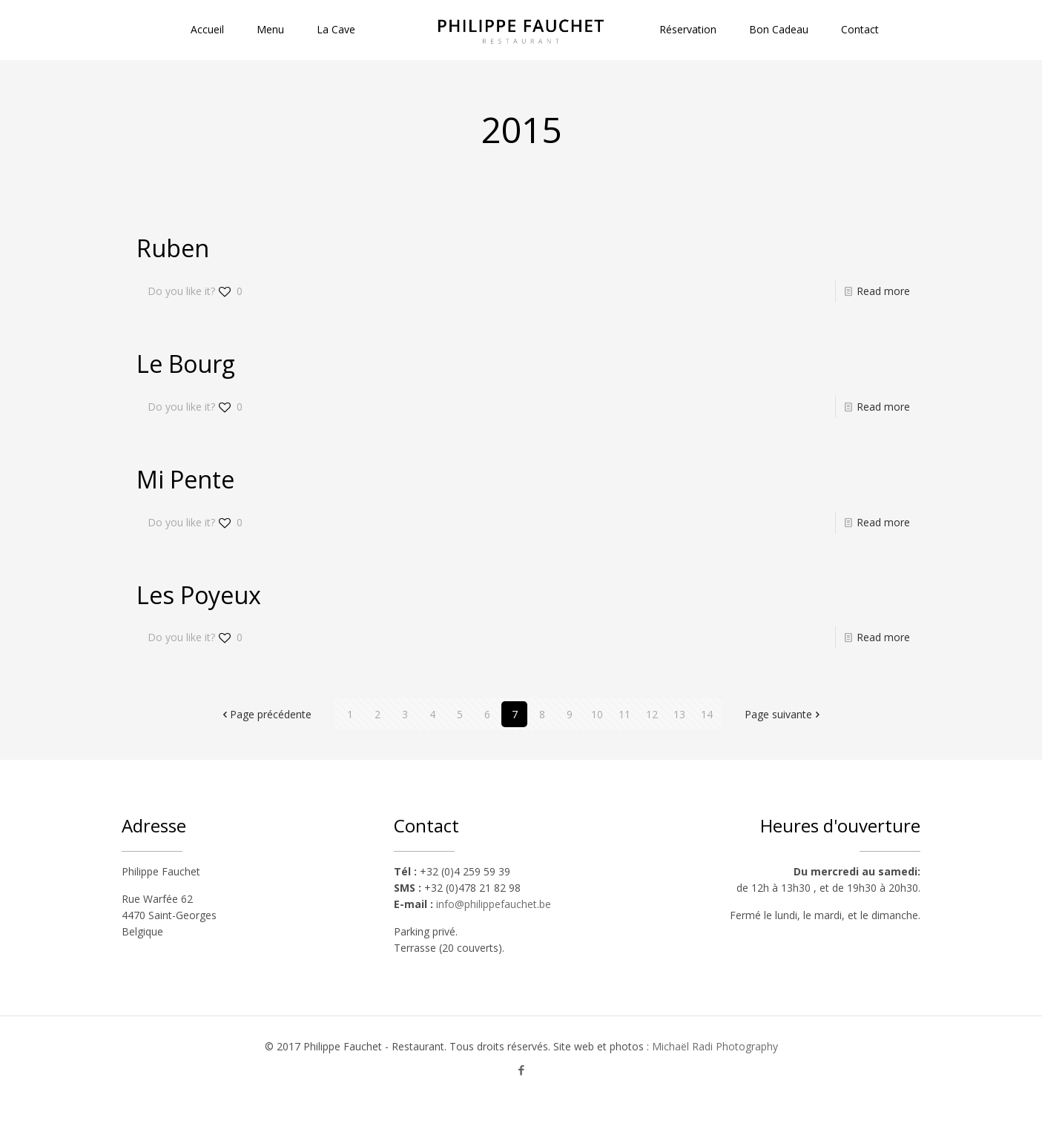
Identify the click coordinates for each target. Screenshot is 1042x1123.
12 (652, 714)
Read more (883, 291)
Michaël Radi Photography (715, 1046)
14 (707, 714)
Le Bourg (185, 364)
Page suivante (783, 714)
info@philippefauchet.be (493, 904)
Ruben (172, 248)
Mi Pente (185, 479)
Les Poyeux (198, 595)
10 (597, 714)
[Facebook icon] (521, 1069)
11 (624, 714)
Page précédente (265, 714)
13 (679, 714)
